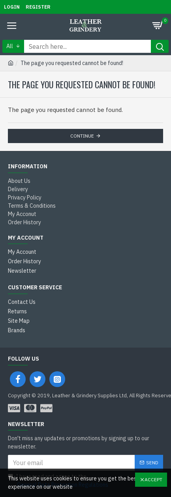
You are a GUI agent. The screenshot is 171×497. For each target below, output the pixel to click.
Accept (153, 479)
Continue (82, 136)
